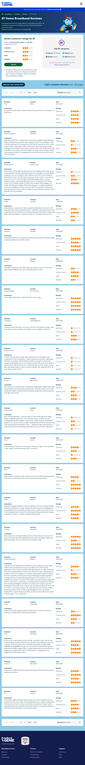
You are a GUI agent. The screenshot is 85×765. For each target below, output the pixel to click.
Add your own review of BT (13, 85)
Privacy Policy (34, 755)
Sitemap (4, 755)
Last (35, 92)
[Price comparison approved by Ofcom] (25, 741)
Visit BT (13, 64)
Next (29, 92)
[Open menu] (81, 4)
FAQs (60, 757)
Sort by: (60, 92)
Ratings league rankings (61, 65)
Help (60, 755)
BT (30, 29)
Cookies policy (34, 757)
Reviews (24, 14)
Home (2, 14)
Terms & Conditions (36, 752)
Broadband (8, 14)
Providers (17, 14)
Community (5, 757)
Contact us (62, 752)
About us (4, 752)
